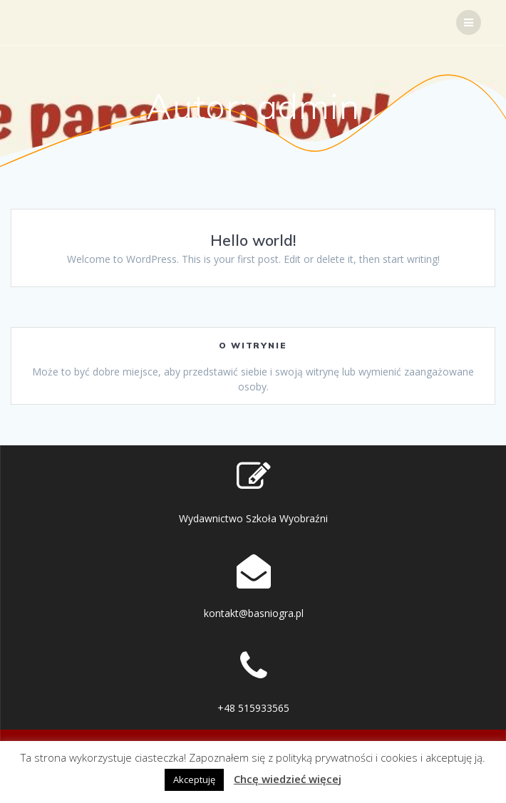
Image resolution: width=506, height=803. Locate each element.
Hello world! (253, 240)
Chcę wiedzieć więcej (287, 779)
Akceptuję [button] (194, 779)
